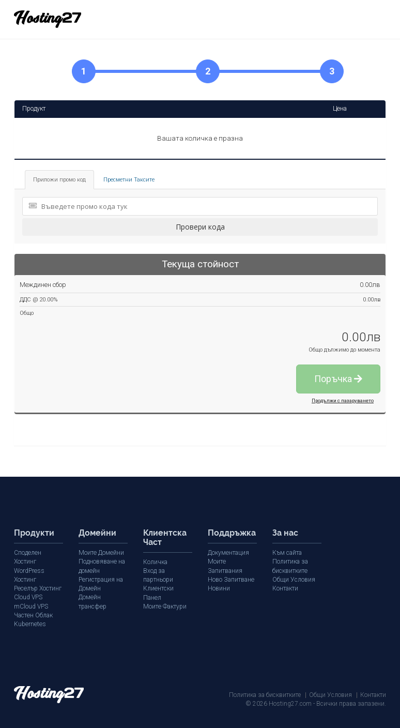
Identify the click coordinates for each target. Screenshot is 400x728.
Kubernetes (29, 623)
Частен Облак (33, 614)
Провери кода (200, 227)
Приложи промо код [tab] (59, 179)
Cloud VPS (28, 597)
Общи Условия (293, 579)
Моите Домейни (101, 552)
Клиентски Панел (167, 588)
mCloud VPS (31, 606)
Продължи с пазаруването (343, 400)
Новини (219, 588)
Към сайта (287, 552)
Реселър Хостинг (37, 588)
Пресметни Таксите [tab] (129, 179)
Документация (228, 552)
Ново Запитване (231, 579)
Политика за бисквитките (265, 694)
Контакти (285, 588)
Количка (155, 562)
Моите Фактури (164, 597)
